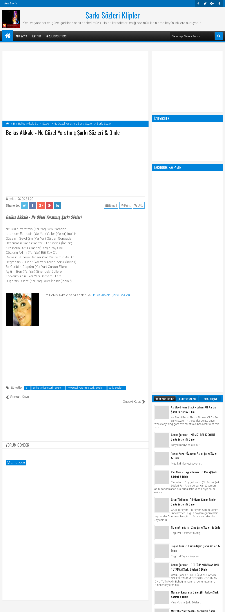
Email (112, 205)
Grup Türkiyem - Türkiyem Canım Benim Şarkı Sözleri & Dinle (193, 324)
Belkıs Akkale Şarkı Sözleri (111, 295)
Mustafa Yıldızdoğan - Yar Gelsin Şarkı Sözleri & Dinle (193, 436)
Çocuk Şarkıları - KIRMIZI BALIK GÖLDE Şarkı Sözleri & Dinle (193, 259)
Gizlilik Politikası (56, 36)
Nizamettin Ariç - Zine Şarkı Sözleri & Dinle (195, 350)
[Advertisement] (76, 165)
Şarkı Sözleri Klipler (112, 15)
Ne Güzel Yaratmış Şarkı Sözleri (85, 387)
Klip (158, 551)
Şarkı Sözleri (115, 387)
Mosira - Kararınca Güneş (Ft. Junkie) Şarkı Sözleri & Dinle (195, 417)
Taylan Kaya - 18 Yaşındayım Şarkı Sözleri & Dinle (195, 371)
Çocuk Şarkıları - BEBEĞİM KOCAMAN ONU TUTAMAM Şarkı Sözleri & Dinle (195, 389)
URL (139, 205)
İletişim (36, 36)
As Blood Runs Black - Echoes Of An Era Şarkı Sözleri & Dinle (193, 232)
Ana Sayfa (10, 3)
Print (126, 205)
